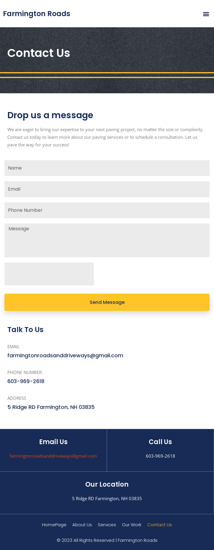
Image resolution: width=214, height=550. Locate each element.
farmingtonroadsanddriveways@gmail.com (53, 456)
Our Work (131, 525)
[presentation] (49, 274)
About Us (82, 525)
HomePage (54, 525)
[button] (206, 13)
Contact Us (159, 525)
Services (107, 525)
